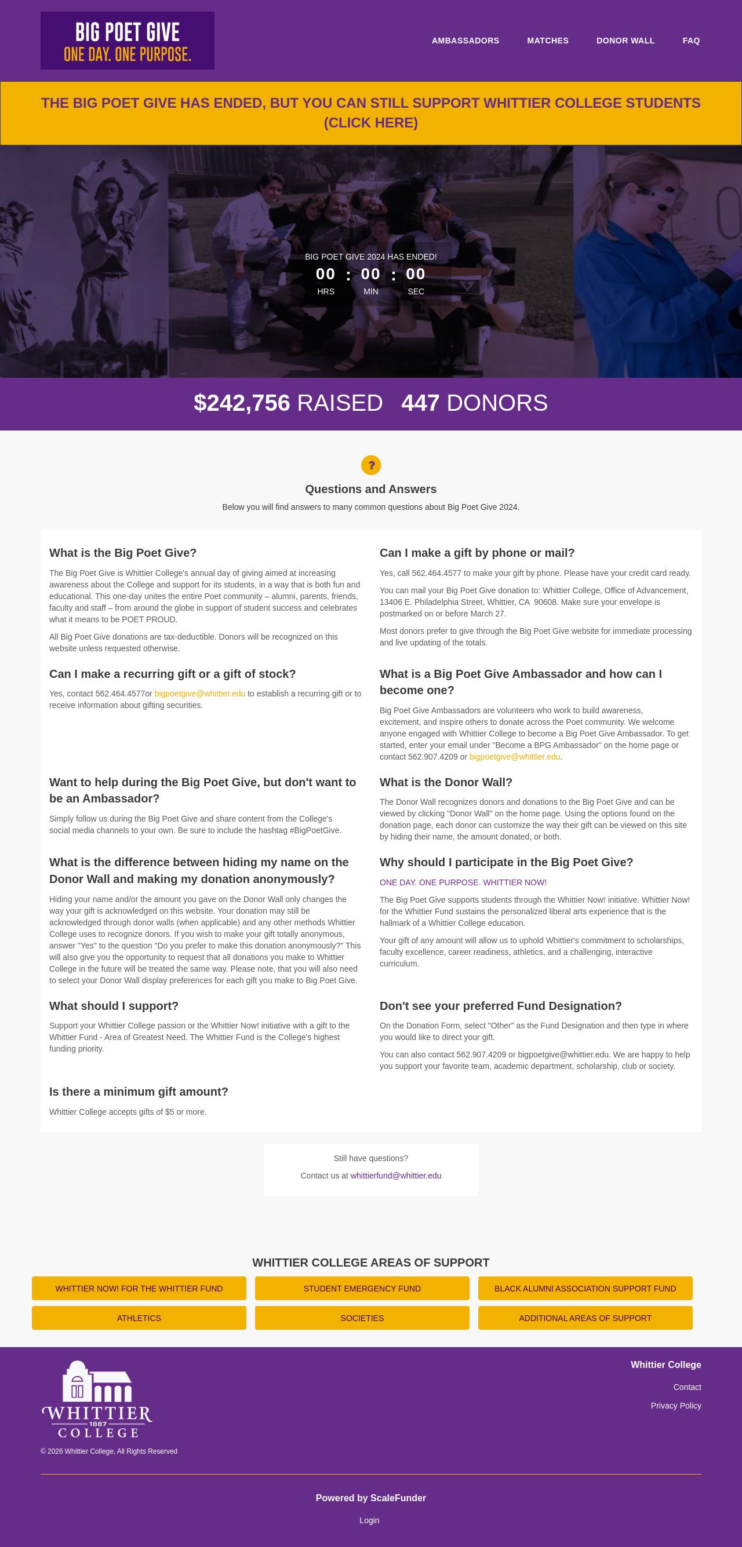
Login (369, 1520)
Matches (548, 40)
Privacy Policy (676, 1405)
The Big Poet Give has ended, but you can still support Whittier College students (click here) (371, 112)
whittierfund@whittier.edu (396, 1175)
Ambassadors (466, 40)
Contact (687, 1387)
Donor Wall (625, 40)
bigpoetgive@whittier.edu (200, 693)
